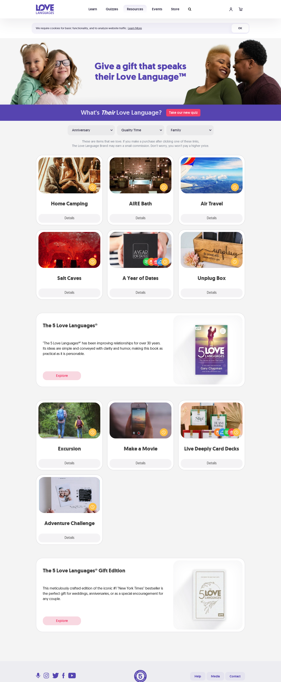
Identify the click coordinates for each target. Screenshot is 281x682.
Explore (62, 375)
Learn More (135, 28)
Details (69, 218)
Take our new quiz (183, 112)
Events (157, 9)
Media (215, 676)
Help (198, 676)
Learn (92, 9)
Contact (235, 676)
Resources (135, 9)
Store (175, 9)
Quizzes (112, 9)
